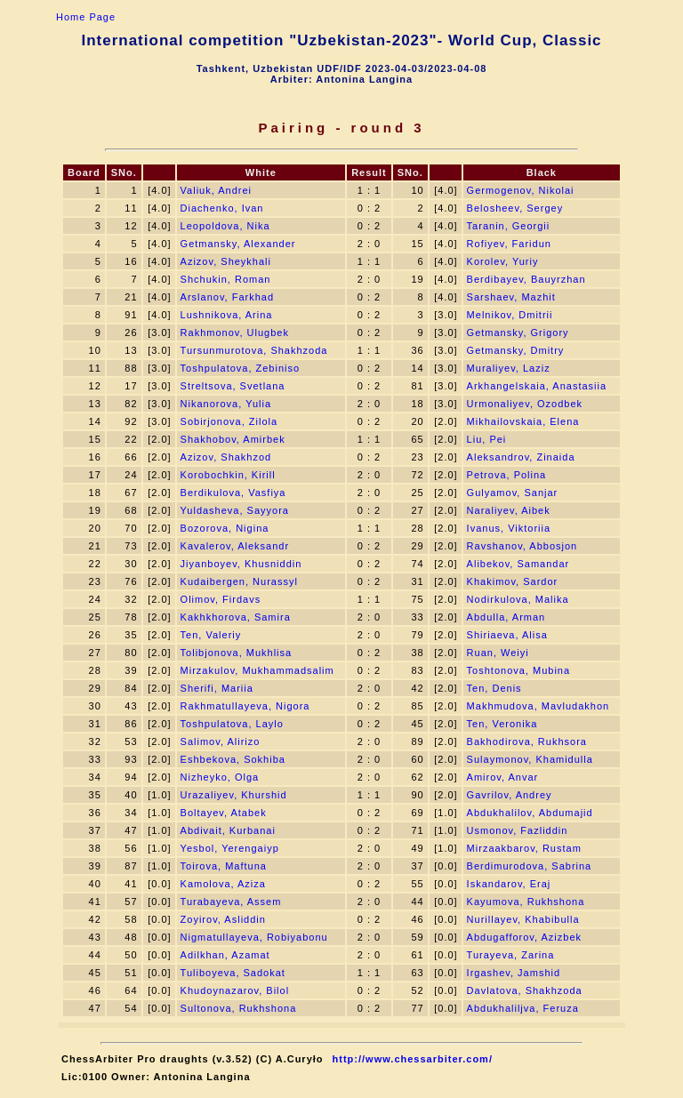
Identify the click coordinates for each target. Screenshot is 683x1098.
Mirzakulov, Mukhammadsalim (257, 670)
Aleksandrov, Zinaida (521, 457)
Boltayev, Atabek (224, 812)
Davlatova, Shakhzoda (525, 990)
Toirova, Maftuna (224, 866)
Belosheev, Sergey (515, 208)
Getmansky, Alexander (238, 243)
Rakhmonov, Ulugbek (235, 332)
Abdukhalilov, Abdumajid (530, 812)
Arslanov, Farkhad (227, 297)
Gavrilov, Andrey (509, 794)
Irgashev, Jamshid (513, 972)
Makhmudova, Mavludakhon (538, 706)
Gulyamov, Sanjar (512, 492)
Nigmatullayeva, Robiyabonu (254, 937)
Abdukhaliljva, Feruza (523, 1008)
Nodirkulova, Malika (518, 599)
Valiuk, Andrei (216, 190)
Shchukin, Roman (226, 279)
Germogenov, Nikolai (521, 190)
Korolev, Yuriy (503, 261)
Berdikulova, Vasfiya (233, 492)
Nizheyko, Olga (220, 777)
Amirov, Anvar (503, 777)
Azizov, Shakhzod (226, 457)
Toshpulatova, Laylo (232, 723)
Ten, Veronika (502, 723)
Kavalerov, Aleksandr (235, 546)
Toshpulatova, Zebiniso (241, 368)
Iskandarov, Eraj (509, 883)
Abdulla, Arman (506, 617)
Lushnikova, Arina (227, 314)
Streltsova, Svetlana (233, 386)
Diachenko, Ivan (222, 208)
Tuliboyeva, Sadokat (233, 972)
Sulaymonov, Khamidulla (530, 759)
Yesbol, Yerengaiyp (230, 848)
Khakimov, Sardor (512, 581)
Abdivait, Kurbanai (228, 830)
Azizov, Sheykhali (226, 261)
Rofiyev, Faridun (509, 243)
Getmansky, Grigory (518, 332)
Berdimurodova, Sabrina (529, 866)
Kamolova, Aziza (223, 883)
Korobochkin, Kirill (228, 474)
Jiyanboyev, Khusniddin (241, 563)
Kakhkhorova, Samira (236, 617)
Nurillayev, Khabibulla (523, 919)
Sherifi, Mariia (217, 688)
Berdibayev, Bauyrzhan (526, 279)
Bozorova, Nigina (225, 528)
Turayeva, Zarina (511, 955)
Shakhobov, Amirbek (233, 439)
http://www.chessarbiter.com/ (413, 1059)
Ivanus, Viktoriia (508, 528)
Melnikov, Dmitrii (510, 314)
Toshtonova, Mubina (518, 670)
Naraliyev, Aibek (508, 510)
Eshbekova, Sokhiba (233, 759)
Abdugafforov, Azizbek (524, 937)
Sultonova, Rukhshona (239, 1008)
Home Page (86, 17)
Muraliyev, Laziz (508, 368)
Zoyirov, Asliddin (223, 919)
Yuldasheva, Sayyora (235, 510)
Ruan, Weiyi (498, 652)
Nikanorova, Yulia (226, 403)
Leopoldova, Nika (225, 225)
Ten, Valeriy (211, 634)
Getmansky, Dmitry (516, 350)
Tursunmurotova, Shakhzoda (254, 350)
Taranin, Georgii (508, 225)
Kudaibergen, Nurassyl (239, 581)
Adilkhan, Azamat (225, 955)
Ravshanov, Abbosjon (522, 546)
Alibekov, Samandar (518, 563)
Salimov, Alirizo (221, 741)
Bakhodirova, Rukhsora (527, 741)
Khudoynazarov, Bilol (235, 990)
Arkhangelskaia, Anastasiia (537, 386)
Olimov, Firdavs (221, 599)
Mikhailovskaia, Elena (523, 421)
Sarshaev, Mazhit (511, 297)
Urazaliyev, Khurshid (234, 794)
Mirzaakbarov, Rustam (524, 848)
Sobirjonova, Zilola (229, 421)
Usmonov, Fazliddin (517, 830)
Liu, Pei (487, 439)
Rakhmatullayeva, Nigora (245, 706)
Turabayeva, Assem (231, 901)
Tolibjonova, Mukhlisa (237, 652)
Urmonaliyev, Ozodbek (525, 403)
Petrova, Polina (507, 474)
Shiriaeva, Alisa (507, 634)
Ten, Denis (494, 688)
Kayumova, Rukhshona (526, 901)
